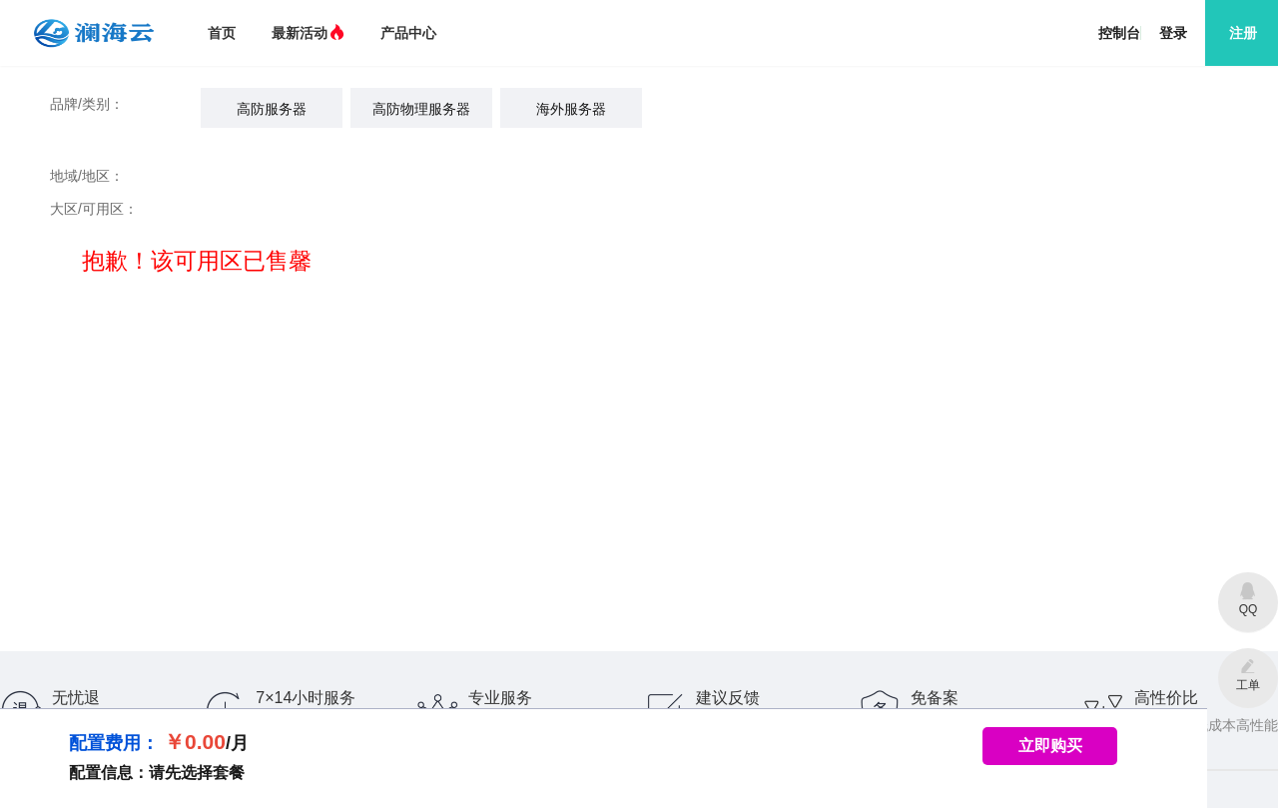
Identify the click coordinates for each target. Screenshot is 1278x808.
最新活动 (308, 33)
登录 (1173, 33)
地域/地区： (87, 176)
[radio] (271, 108)
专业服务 (500, 697)
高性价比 (1166, 697)
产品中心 (408, 33)
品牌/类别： (87, 104)
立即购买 (1050, 745)
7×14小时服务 (305, 697)
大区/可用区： (94, 209)
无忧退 (76, 697)
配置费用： (114, 743)
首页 (222, 33)
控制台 (1119, 33)
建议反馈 (728, 697)
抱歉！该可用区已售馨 (181, 261)
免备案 (934, 697)
